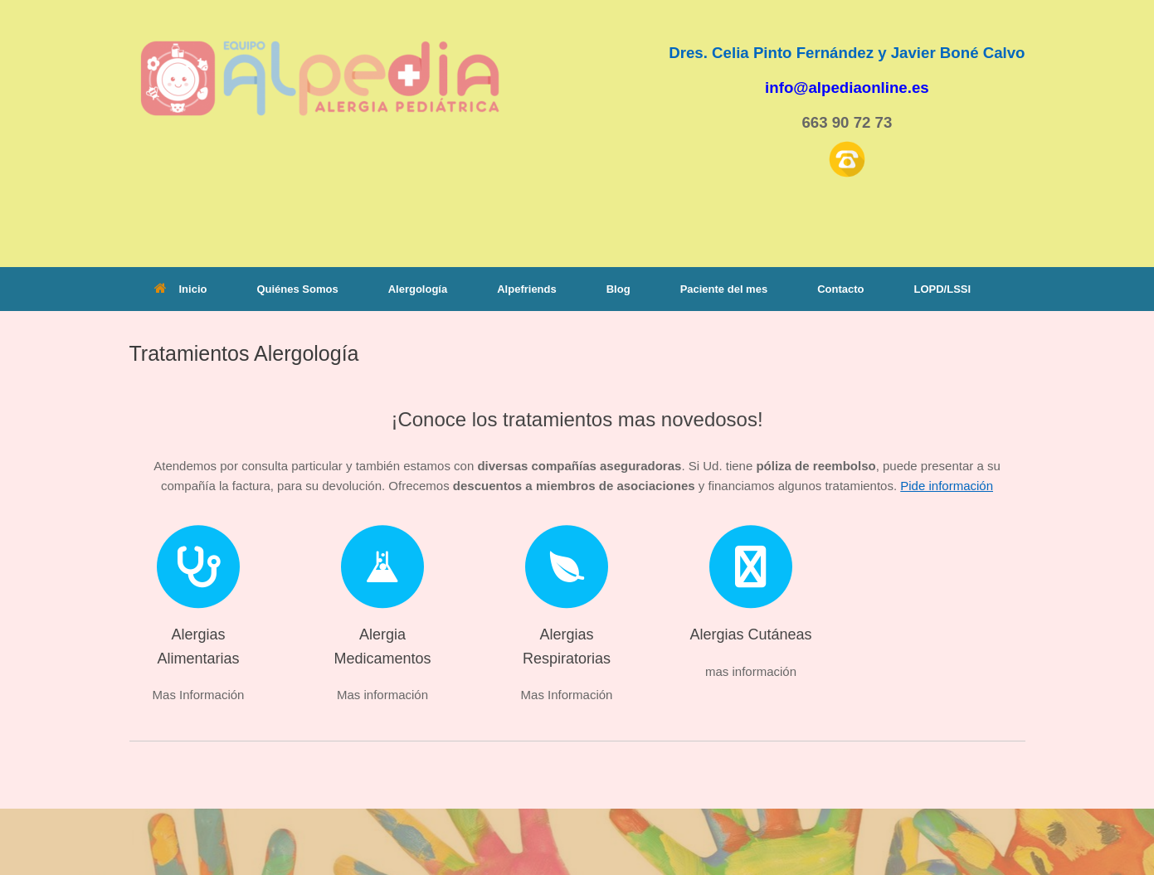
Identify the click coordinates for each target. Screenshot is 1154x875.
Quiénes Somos (297, 289)
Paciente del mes (724, 289)
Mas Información (199, 695)
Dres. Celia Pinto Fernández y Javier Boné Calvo (847, 52)
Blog (618, 289)
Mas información (382, 695)
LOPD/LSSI (942, 289)
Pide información (946, 486)
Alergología (418, 289)
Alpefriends (527, 289)
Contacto (840, 289)
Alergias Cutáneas (750, 634)
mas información (750, 671)
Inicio (180, 289)
